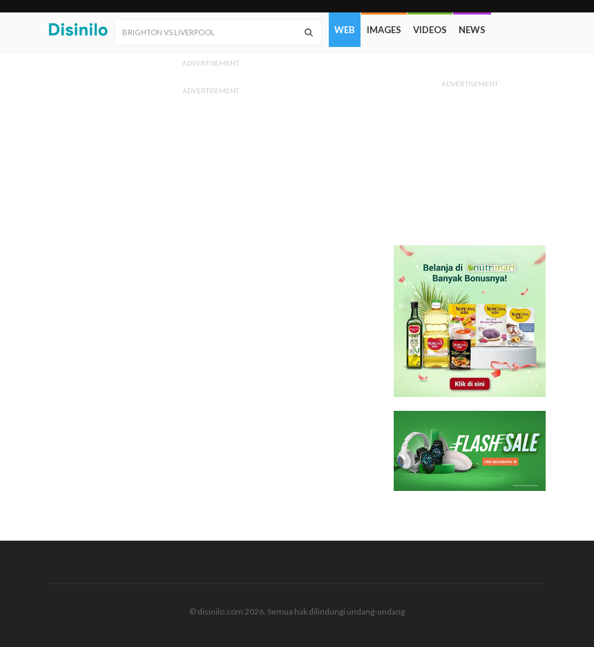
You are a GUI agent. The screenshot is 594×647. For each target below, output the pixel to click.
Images (384, 29)
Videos (430, 29)
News (472, 29)
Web (344, 29)
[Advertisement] (470, 162)
